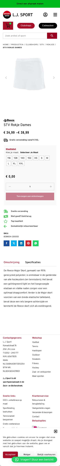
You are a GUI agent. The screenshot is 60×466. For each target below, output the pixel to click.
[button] (55, 431)
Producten (17, 45)
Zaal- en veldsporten (41, 372)
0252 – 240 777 (11, 353)
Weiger (26, 454)
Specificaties (33, 262)
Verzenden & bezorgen (42, 412)
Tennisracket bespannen (8, 418)
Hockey (35, 368)
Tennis (35, 346)
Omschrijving (11, 262)
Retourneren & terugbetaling (38, 402)
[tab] (13, 263)
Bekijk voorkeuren (46, 454)
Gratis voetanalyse (11, 424)
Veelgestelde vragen (41, 408)
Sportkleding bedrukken (9, 410)
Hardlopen (37, 351)
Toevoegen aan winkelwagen (30, 196)
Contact (35, 416)
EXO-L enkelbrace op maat (12, 402)
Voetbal (35, 342)
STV (42, 45)
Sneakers (36, 359)
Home (6, 45)
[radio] (9, 158)
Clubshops (32, 45)
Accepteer (10, 454)
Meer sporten (38, 376)
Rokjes (50, 45)
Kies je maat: (22, 152)
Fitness (35, 363)
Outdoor (36, 355)
